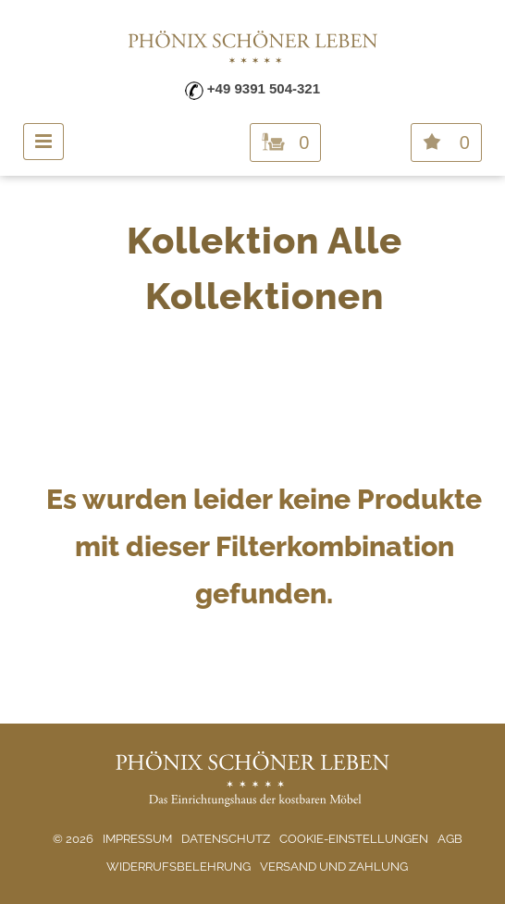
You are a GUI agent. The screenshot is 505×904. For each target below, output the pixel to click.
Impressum (137, 839)
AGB (449, 839)
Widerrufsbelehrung (178, 866)
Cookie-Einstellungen (353, 839)
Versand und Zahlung (334, 866)
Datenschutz (225, 839)
